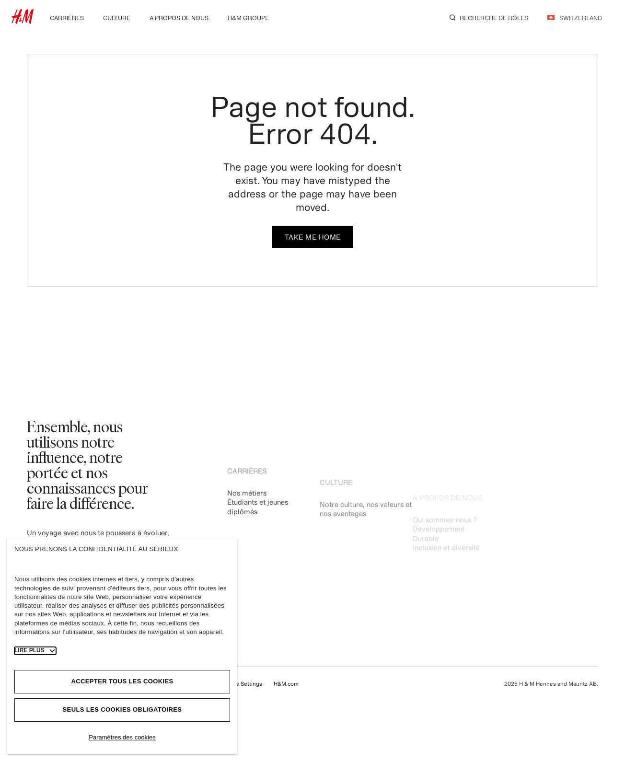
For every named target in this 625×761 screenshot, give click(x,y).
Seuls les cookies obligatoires (122, 709)
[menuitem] (67, 17)
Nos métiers (246, 504)
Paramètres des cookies (122, 737)
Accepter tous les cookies (122, 681)
